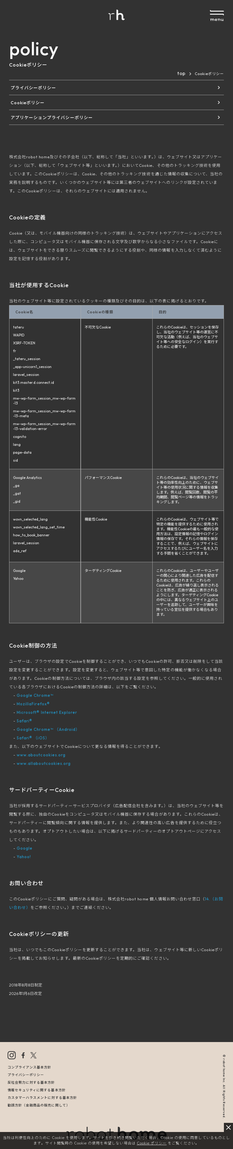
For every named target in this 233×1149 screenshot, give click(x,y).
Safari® (24, 720)
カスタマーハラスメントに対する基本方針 (42, 1098)
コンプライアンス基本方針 (29, 1067)
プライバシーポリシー (33, 88)
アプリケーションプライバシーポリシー (52, 117)
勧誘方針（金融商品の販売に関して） (39, 1105)
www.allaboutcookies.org (44, 763)
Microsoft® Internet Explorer (47, 712)
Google (24, 848)
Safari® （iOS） (33, 737)
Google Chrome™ (35, 695)
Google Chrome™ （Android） (48, 729)
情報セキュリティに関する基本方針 (37, 1090)
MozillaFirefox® (33, 703)
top (181, 73)
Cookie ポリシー (152, 1143)
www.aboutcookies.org (41, 754)
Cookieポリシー (28, 102)
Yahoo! (24, 856)
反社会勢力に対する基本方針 (31, 1082)
